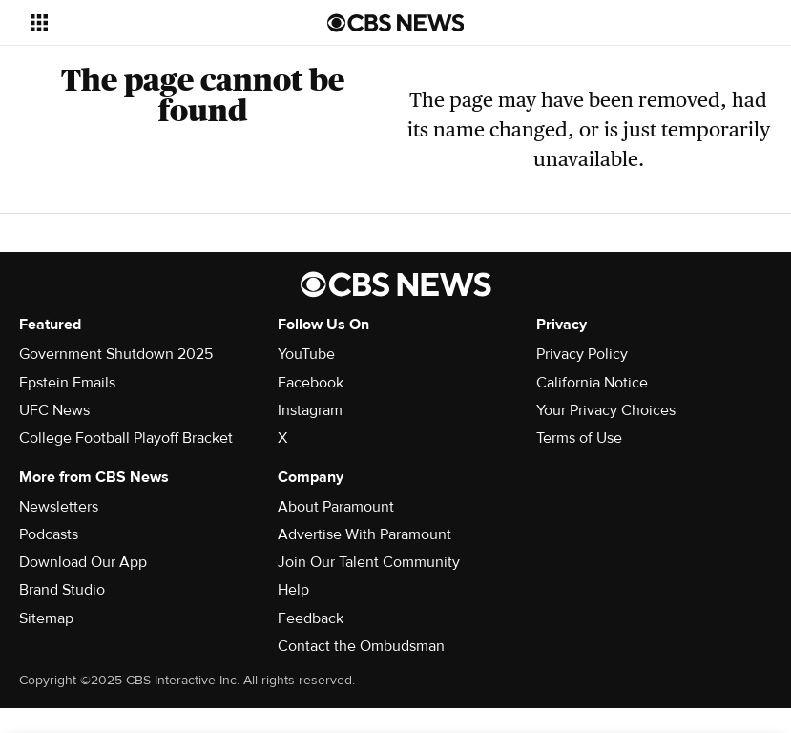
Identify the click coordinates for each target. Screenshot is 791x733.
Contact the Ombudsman (361, 646)
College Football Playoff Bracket (126, 438)
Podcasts (48, 534)
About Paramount (336, 506)
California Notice (592, 382)
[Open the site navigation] (152, 22)
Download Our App (83, 562)
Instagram (310, 410)
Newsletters (58, 506)
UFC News (54, 410)
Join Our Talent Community (369, 562)
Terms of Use (579, 438)
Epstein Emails (67, 382)
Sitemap (46, 618)
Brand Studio (62, 589)
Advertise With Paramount (364, 534)
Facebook (310, 382)
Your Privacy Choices (606, 410)
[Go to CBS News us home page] (396, 22)
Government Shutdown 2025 (116, 354)
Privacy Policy (582, 354)
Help (293, 589)
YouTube (306, 354)
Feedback (310, 618)
